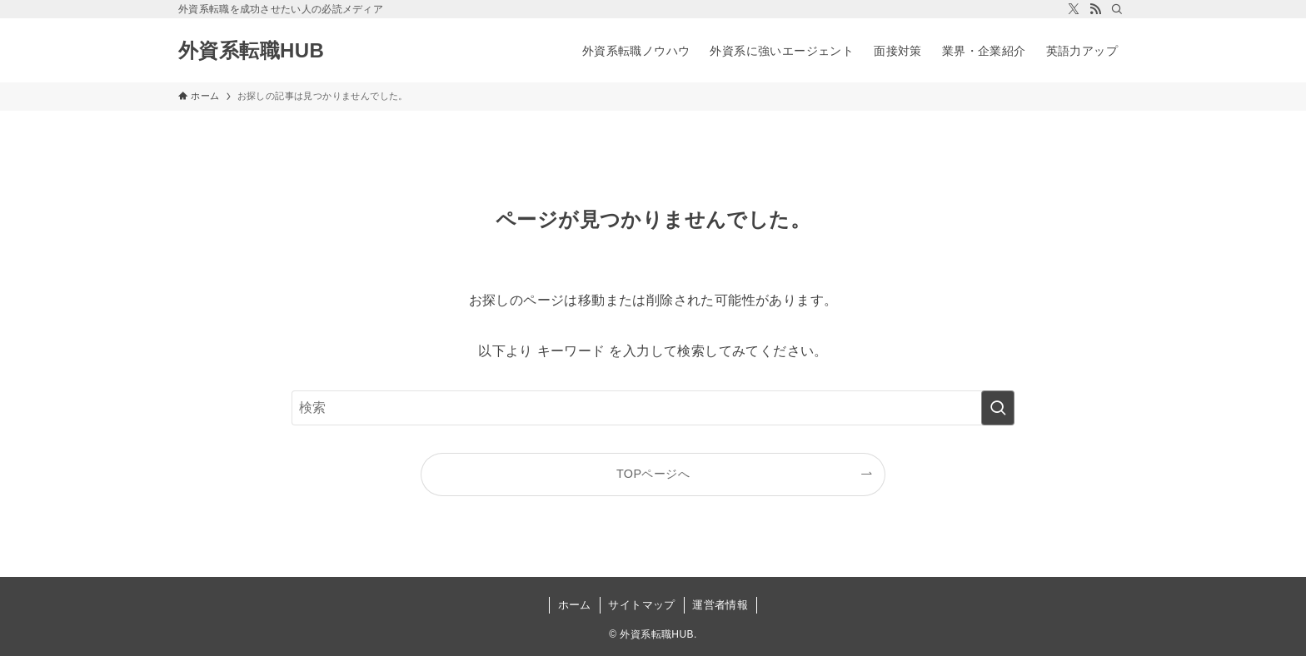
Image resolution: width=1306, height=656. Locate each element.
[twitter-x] (1073, 9)
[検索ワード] (653, 407)
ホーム (574, 605)
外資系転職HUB (251, 51)
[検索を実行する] (997, 407)
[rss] (1095, 9)
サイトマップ (641, 605)
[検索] (1117, 9)
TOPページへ (653, 473)
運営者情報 (720, 605)
